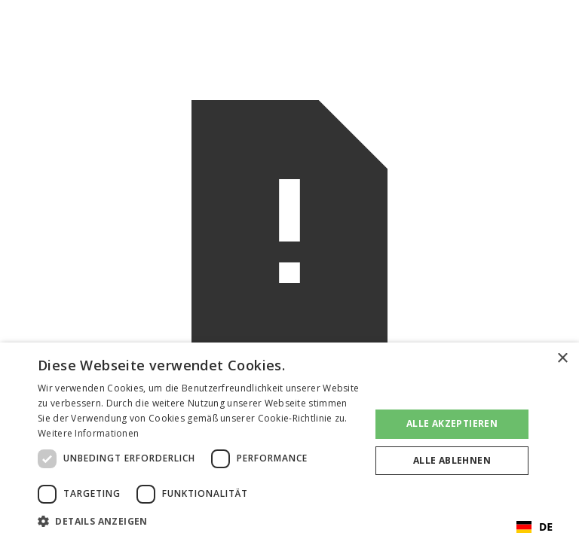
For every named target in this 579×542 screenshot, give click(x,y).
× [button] (562, 358)
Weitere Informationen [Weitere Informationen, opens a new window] (88, 433)
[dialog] (289, 442)
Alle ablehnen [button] (452, 460)
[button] (199, 521)
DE (534, 526)
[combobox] (534, 527)
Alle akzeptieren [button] (452, 423)
